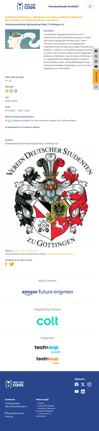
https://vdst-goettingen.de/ (25, 251)
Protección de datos (45, 406)
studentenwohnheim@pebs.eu (61, 254)
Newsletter (96, 77)
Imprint (40, 403)
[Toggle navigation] (90, 6)
